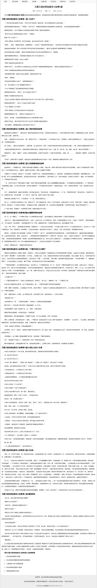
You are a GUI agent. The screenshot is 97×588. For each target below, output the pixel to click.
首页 (5, 1)
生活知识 (53, 1)
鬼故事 (34, 1)
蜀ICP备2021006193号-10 (55, 585)
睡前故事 (24, 1)
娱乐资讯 (72, 1)
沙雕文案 (44, 1)
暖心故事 (15, 1)
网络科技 (63, 1)
